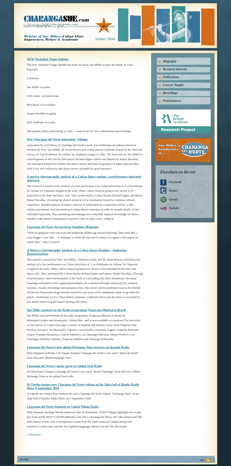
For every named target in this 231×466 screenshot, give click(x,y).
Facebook (175, 182)
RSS (202, 460)
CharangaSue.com (69, 24)
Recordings (170, 93)
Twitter (173, 190)
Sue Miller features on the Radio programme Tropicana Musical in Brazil (76, 310)
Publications (171, 77)
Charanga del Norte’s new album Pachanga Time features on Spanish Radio (78, 347)
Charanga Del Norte (185, 150)
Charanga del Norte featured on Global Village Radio (63, 406)
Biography (170, 61)
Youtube (174, 208)
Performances (172, 101)
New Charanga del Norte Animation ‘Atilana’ (57, 139)
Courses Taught (173, 85)
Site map (24, 459)
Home (112, 38)
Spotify (173, 199)
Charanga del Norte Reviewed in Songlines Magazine (62, 227)
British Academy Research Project (179, 111)
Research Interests (175, 69)
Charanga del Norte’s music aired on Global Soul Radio (64, 366)
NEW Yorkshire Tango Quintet (48, 59)
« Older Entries (34, 434)
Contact (100, 38)
